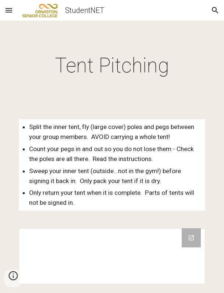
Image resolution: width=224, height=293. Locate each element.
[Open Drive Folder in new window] (191, 237)
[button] (9, 10)
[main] (112, 65)
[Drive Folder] (112, 256)
